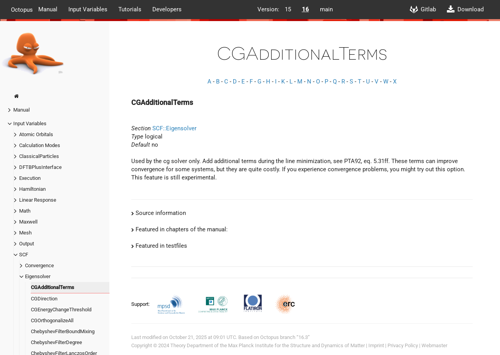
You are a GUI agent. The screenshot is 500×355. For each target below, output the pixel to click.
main (326, 9)
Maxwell (28, 222)
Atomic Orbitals (36, 134)
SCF (23, 254)
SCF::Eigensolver (174, 128)
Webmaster (434, 345)
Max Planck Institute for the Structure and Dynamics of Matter (296, 345)
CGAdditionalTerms (52, 287)
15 (288, 9)
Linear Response (37, 200)
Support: (141, 304)
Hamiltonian (32, 189)
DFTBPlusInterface (40, 167)
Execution (30, 178)
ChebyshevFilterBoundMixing (63, 331)
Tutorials (129, 9)
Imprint (376, 345)
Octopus (22, 9)
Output (26, 244)
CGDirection (44, 299)
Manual (47, 9)
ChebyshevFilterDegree (56, 342)
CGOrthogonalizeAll (52, 320)
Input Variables (87, 9)
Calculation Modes (39, 145)
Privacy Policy (403, 345)
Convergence (39, 265)
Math (24, 211)
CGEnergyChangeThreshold (61, 309)
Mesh (25, 233)
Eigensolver (37, 276)
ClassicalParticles (39, 156)
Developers (167, 9)
